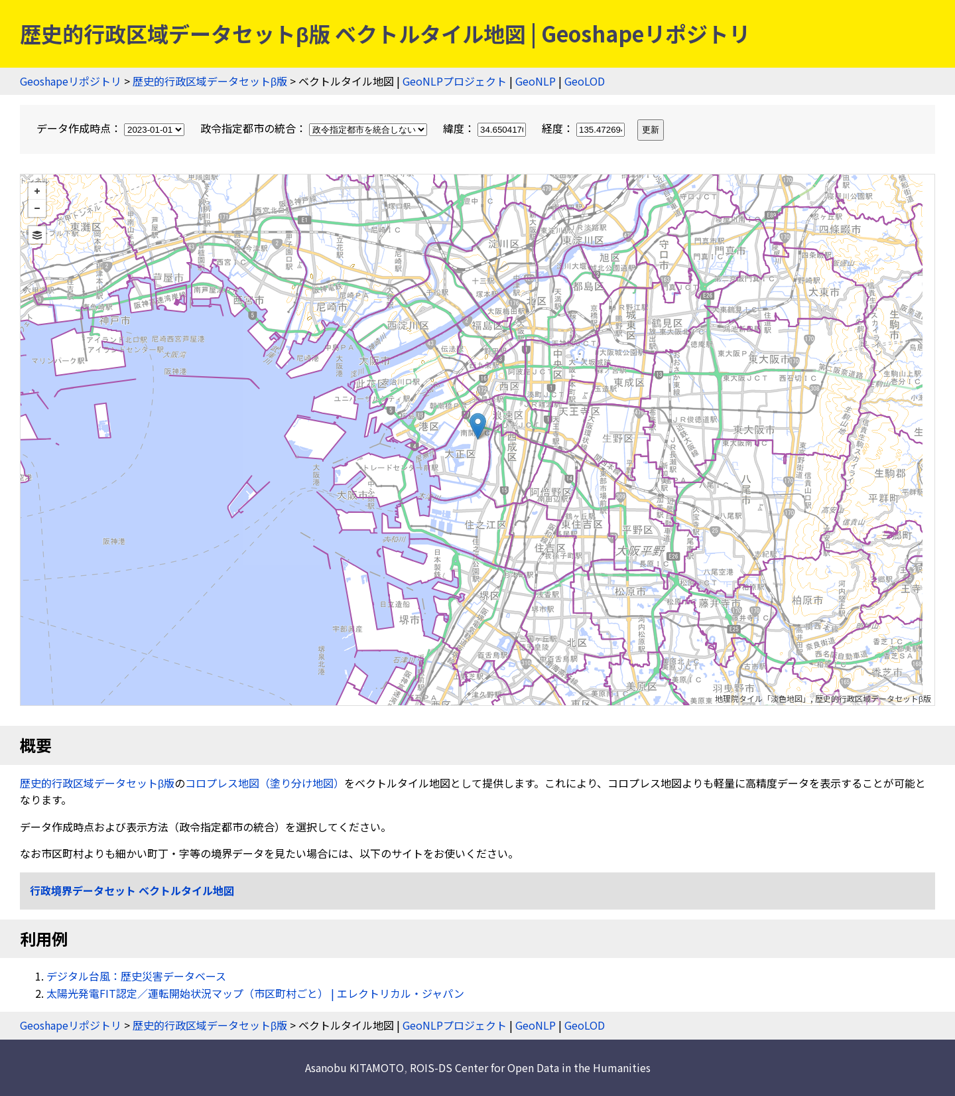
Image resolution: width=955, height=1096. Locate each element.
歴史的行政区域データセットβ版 (210, 81)
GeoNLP (535, 81)
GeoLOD (584, 81)
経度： (584, 128)
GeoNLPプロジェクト (455, 81)
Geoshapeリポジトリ (70, 81)
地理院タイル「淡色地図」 (762, 698)
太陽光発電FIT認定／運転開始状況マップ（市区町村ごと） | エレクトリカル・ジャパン (255, 993)
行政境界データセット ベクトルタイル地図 (132, 890)
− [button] (37, 208)
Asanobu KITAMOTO (354, 1067)
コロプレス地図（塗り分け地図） (264, 783)
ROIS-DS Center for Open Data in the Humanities (530, 1067)
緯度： (486, 128)
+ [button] (37, 191)
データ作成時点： (111, 128)
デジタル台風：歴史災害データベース (136, 976)
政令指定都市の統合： (315, 128)
